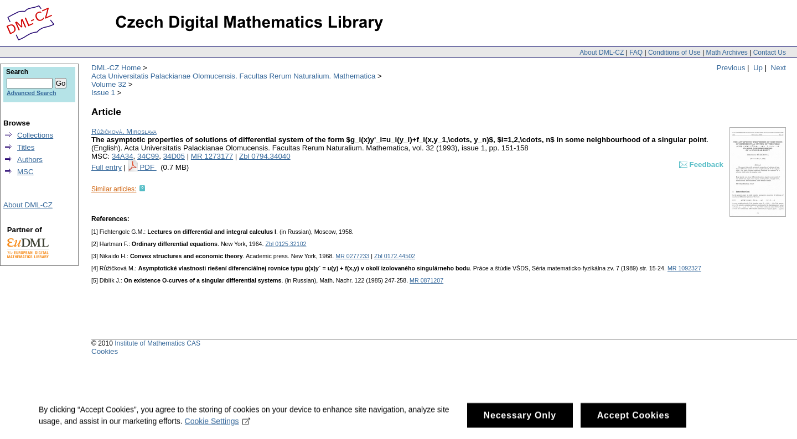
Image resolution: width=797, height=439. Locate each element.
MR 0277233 (352, 256)
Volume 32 (108, 84)
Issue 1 (103, 92)
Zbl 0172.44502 (394, 256)
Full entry (106, 167)
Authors (30, 159)
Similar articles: (113, 189)
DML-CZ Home (116, 68)
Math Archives (726, 52)
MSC (25, 172)
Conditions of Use (674, 52)
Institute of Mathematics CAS (157, 343)
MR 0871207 (426, 280)
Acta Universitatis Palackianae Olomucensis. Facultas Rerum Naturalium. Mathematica (233, 76)
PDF (147, 167)
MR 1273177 (212, 156)
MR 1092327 (684, 268)
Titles (25, 147)
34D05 (174, 156)
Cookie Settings (218, 427)
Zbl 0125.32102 (285, 244)
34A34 (122, 156)
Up (758, 68)
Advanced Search (31, 93)
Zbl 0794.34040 (265, 156)
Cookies (104, 351)
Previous (731, 68)
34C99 (148, 156)
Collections (35, 135)
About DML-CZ (601, 52)
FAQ (636, 52)
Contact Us (769, 52)
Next (778, 68)
